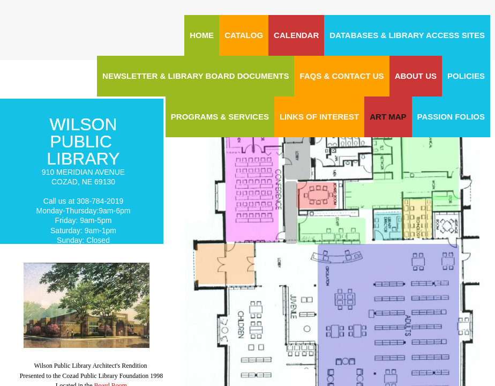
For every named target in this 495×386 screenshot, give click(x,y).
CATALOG (243, 35)
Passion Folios (451, 116)
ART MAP (388, 116)
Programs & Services (220, 116)
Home (202, 35)
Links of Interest (319, 116)
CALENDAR (296, 35)
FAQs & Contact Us (341, 75)
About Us (416, 75)
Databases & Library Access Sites (407, 35)
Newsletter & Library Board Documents (195, 75)
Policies (466, 75)
